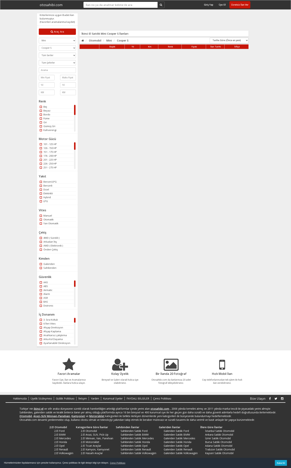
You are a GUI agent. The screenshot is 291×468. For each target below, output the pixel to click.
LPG (44, 201)
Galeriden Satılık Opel (176, 445)
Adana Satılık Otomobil (218, 445)
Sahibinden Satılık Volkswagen (138, 453)
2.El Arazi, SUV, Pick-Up (94, 434)
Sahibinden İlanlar (126, 427)
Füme (45, 118)
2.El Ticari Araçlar (91, 445)
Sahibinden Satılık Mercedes (137, 438)
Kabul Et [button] (281, 463)
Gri (43, 122)
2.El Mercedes (62, 438)
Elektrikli (46, 193)
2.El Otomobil (57, 427)
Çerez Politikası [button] (117, 463)
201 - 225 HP (48, 159)
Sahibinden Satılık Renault (136, 449)
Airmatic (46, 290)
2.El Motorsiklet (90, 442)
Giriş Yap (208, 4)
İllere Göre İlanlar (210, 427)
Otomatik (47, 219)
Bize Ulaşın (257, 399)
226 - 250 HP (48, 163)
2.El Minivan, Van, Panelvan (97, 438)
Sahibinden (48, 267)
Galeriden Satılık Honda (177, 442)
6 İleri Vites (48, 323)
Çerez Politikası (162, 398)
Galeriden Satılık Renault (178, 449)
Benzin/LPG (48, 181)
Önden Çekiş (49, 249)
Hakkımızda (20, 398)
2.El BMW (60, 434)
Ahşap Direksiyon (51, 327)
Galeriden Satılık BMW (177, 434)
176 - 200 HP (48, 155)
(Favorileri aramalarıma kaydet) (57, 22)
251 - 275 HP (48, 167)
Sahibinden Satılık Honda (135, 442)
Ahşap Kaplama (50, 331)
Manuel (46, 215)
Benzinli (46, 185)
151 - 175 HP (48, 152)
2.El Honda (60, 442)
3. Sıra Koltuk (49, 319)
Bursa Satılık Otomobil (218, 442)
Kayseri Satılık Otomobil (219, 453)
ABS (44, 286)
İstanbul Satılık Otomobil (219, 431)
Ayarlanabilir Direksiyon (55, 343)
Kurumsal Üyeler (113, 398)
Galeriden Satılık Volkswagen (181, 453)
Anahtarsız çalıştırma (53, 335)
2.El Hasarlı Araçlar (92, 453)
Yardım (95, 398)
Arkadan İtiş (48, 241)
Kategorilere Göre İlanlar (90, 427)
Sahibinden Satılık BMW (135, 434)
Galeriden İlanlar (168, 427)
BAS (44, 301)
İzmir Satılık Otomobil (218, 438)
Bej (43, 106)
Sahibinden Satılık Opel (134, 445)
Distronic (46, 305)
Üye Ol (222, 4)
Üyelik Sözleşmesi (41, 398)
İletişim (82, 398)
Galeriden (47, 264)
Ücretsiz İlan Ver (240, 4)
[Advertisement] (161, 21)
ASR (44, 297)
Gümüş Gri (47, 126)
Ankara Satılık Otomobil (219, 434)
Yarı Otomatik (49, 223)
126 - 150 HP (48, 148)
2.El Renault (61, 449)
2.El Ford (59, 431)
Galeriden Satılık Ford (176, 431)
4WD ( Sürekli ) (49, 237)
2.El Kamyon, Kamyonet (95, 449)
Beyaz (45, 110)
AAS (44, 282)
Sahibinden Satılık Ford (134, 431)
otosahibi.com (51, 5)
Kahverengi (48, 130)
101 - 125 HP (48, 144)
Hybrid (45, 197)
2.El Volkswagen (63, 453)
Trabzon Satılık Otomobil (220, 449)
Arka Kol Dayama (51, 339)
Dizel (44, 189)
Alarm (45, 294)
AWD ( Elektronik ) (51, 245)
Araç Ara (57, 31)
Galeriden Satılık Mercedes (179, 438)
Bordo (45, 114)
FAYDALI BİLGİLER (138, 398)
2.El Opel (59, 445)
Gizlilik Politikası (65, 398)
